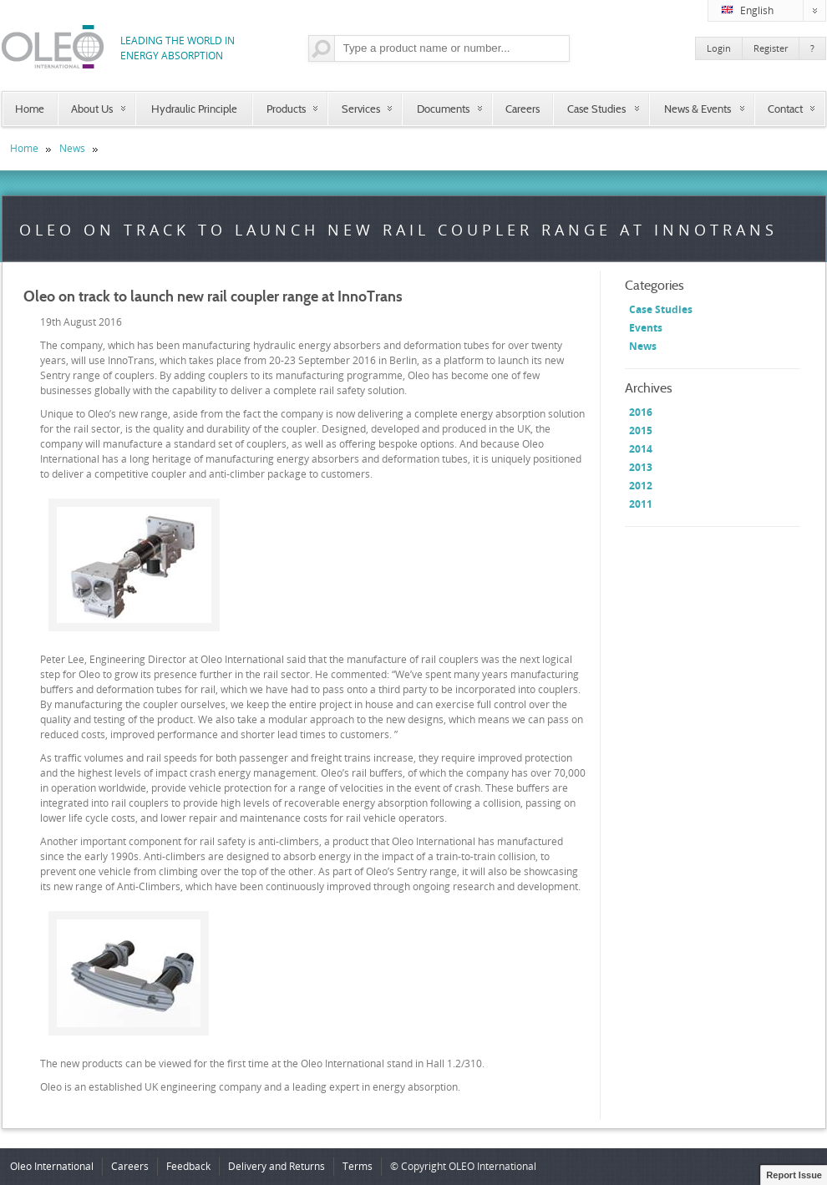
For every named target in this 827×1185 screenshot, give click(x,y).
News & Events (697, 108)
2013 (640, 467)
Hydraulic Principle (194, 108)
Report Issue (794, 1175)
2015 (640, 430)
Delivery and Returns (276, 1166)
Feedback (188, 1166)
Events (645, 328)
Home (29, 108)
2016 (640, 412)
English (773, 11)
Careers (522, 108)
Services (361, 108)
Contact (785, 108)
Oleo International (52, 1166)
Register (770, 48)
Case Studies (596, 108)
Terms (357, 1166)
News (72, 148)
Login (719, 48)
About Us (92, 108)
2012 (640, 486)
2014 (640, 449)
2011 (640, 504)
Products (286, 108)
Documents (443, 108)
